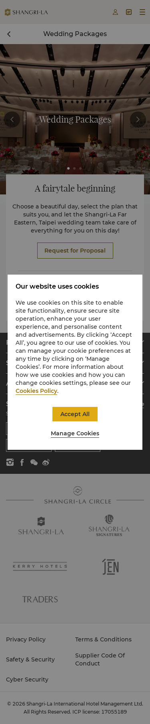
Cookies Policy (36, 390)
